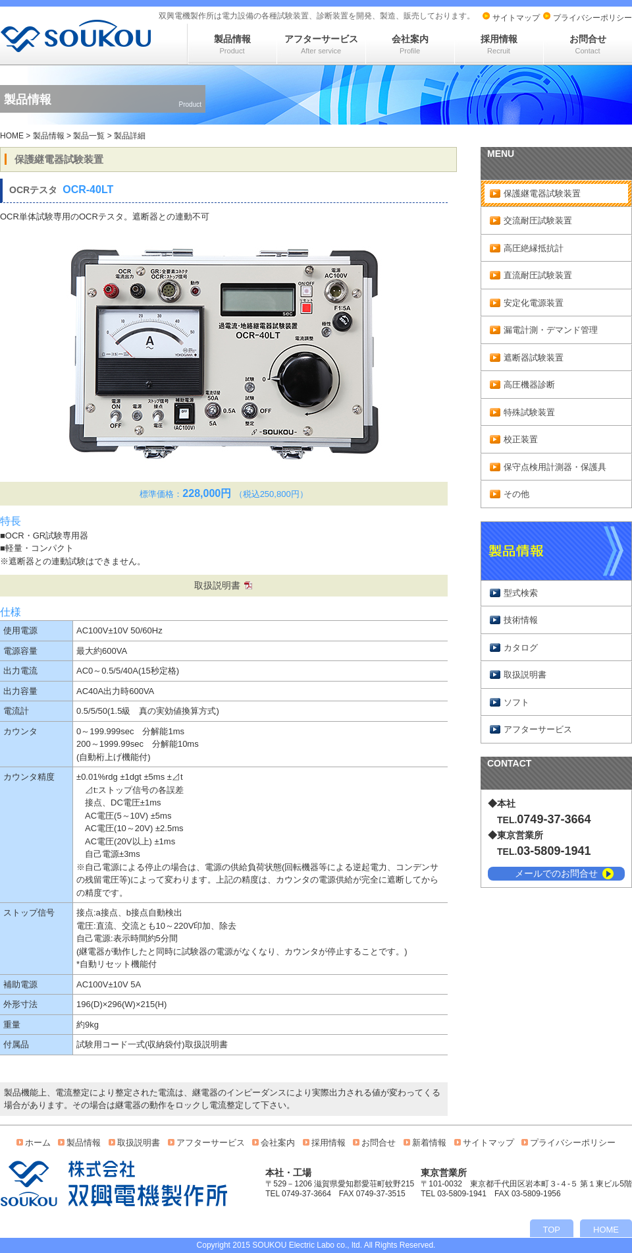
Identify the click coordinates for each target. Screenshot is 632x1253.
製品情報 (232, 44)
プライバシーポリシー (592, 17)
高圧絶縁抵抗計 (534, 248)
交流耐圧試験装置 (538, 220)
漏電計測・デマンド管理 (551, 330)
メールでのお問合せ (556, 873)
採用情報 (499, 44)
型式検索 (521, 593)
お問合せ (587, 44)
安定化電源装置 (534, 303)
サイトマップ (516, 17)
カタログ (521, 648)
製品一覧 (89, 135)
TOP (552, 1230)
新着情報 (429, 1143)
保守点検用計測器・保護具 (555, 467)
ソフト (516, 702)
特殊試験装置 (529, 412)
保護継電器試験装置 (542, 193)
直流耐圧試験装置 (538, 275)
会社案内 (410, 44)
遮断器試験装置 (534, 358)
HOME (12, 135)
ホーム (38, 1143)
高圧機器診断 (529, 385)
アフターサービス (321, 44)
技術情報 (521, 620)
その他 (516, 494)
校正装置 (521, 439)
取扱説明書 (217, 585)
